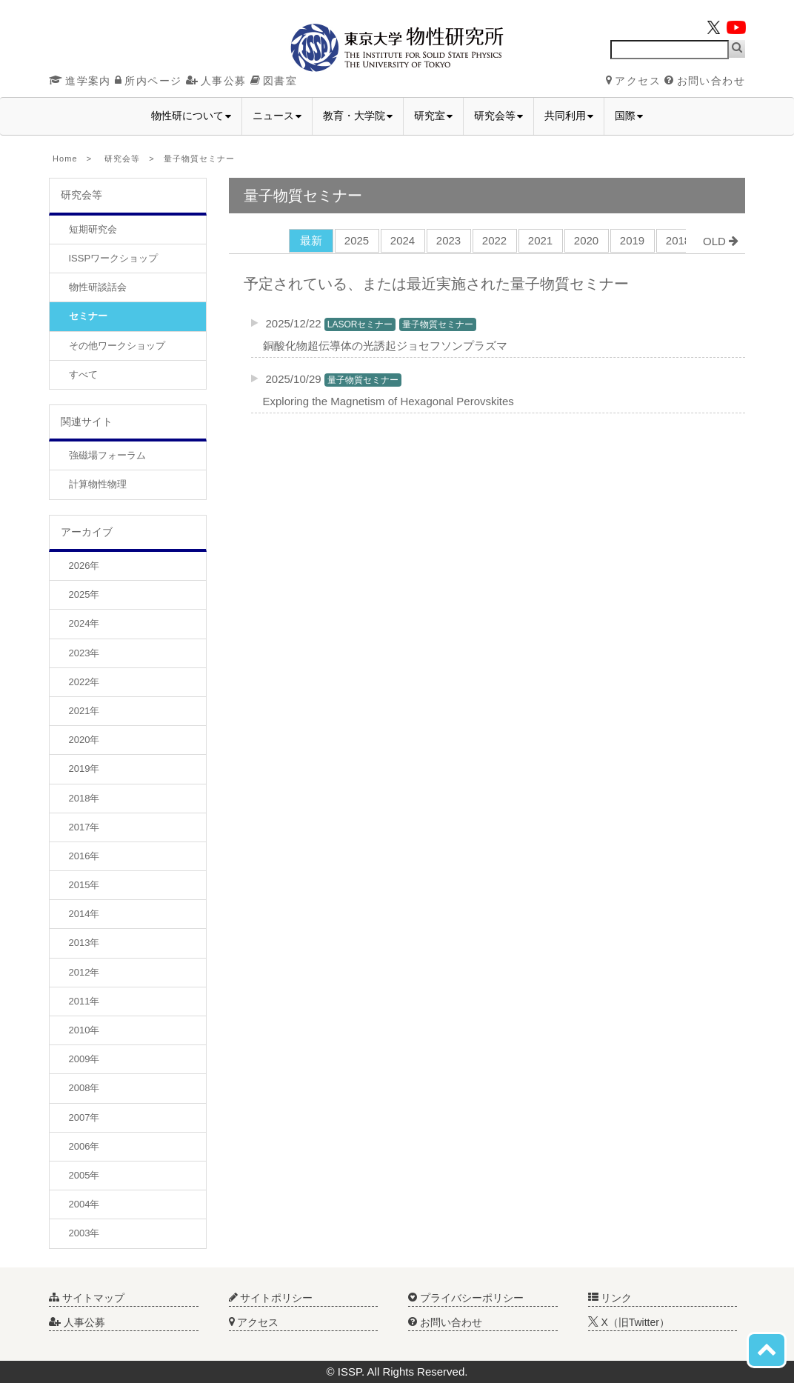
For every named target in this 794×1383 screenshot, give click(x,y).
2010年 (84, 1030)
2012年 (84, 972)
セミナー (88, 315)
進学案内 (80, 81)
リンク (610, 1298)
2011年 (84, 1001)
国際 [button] (629, 115)
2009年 (84, 1058)
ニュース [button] (277, 115)
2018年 (84, 798)
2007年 (84, 1117)
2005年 (84, 1175)
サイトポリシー (271, 1298)
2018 (678, 240)
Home (65, 158)
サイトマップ (86, 1298)
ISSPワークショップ (114, 258)
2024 (402, 240)
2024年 (84, 623)
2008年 (84, 1087)
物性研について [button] (191, 115)
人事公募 (216, 81)
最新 (311, 240)
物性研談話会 (98, 287)
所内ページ (148, 81)
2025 (356, 240)
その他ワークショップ (117, 345)
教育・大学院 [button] (358, 115)
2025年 (84, 594)
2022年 (84, 681)
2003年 (84, 1233)
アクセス (633, 81)
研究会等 (122, 158)
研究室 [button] (433, 115)
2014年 (84, 913)
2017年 (84, 827)
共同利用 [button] (568, 115)
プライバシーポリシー (466, 1298)
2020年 (84, 739)
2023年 (84, 653)
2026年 (84, 565)
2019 (632, 240)
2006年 (84, 1146)
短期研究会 (93, 229)
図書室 (273, 81)
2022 (494, 240)
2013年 (84, 942)
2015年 (84, 884)
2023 (448, 240)
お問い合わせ (704, 81)
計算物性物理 (98, 484)
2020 (586, 240)
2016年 (84, 856)
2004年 (84, 1204)
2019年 (84, 768)
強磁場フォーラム (107, 455)
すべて (83, 374)
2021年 (84, 710)
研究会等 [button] (498, 115)
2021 (540, 240)
